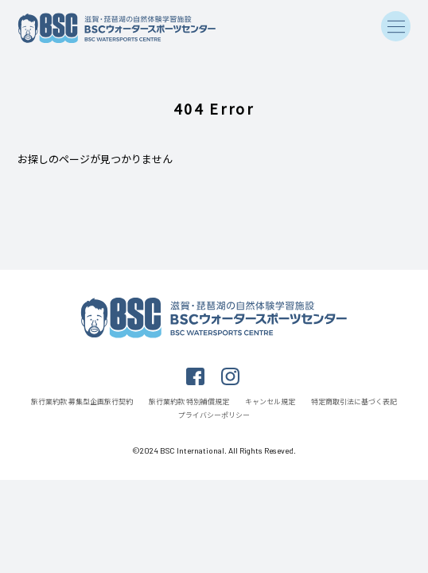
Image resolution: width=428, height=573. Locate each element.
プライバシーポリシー (214, 415)
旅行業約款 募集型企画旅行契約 (82, 401)
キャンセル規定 (270, 401)
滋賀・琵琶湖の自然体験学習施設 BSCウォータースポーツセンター (117, 28)
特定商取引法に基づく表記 (354, 401)
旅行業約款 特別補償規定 (189, 401)
